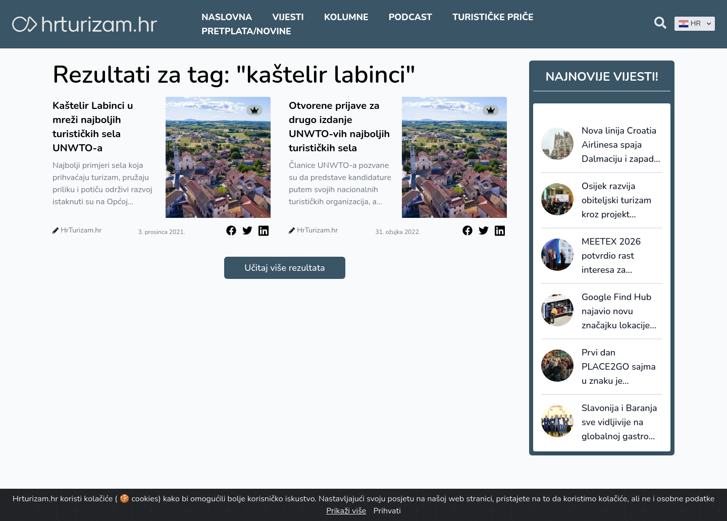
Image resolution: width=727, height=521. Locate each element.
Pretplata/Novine (246, 31)
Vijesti (287, 17)
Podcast (410, 17)
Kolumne (346, 17)
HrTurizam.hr (81, 230)
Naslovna (226, 17)
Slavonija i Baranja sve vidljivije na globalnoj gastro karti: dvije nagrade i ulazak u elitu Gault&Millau (621, 422)
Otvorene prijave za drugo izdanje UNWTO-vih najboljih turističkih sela (339, 127)
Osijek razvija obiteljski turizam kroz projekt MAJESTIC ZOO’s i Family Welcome (619, 200)
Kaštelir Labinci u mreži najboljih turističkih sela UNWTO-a (93, 127)
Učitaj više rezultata (284, 268)
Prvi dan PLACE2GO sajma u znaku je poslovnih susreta (619, 367)
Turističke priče (493, 17)
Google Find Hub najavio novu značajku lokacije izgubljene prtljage (620, 311)
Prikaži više (346, 510)
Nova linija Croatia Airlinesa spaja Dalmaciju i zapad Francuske (619, 145)
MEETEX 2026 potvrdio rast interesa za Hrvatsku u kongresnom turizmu (611, 256)
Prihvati (386, 510)
